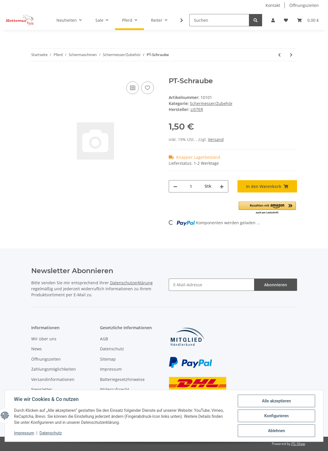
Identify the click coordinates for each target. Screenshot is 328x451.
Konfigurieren (276, 416)
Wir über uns (43, 338)
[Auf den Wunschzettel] (147, 88)
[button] (273, 20)
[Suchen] (219, 20)
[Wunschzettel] (285, 20)
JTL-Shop (298, 443)
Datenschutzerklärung (131, 282)
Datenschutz (112, 348)
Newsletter (41, 389)
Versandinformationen (52, 379)
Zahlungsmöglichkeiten (53, 369)
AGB (104, 338)
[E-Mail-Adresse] (211, 285)
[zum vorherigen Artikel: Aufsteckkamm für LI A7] (279, 55)
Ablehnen (276, 430)
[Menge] (191, 186)
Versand (216, 139)
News (36, 348)
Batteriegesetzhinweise (122, 379)
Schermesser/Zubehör (211, 103)
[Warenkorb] (307, 20)
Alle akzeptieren (276, 401)
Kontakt (273, 5)
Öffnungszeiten (304, 5)
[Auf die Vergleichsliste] (132, 88)
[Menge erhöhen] (221, 186)
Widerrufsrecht (114, 389)
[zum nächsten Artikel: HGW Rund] (291, 55)
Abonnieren (275, 284)
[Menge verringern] (175, 186)
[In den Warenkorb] (35, 74)
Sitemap (108, 359)
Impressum (111, 369)
